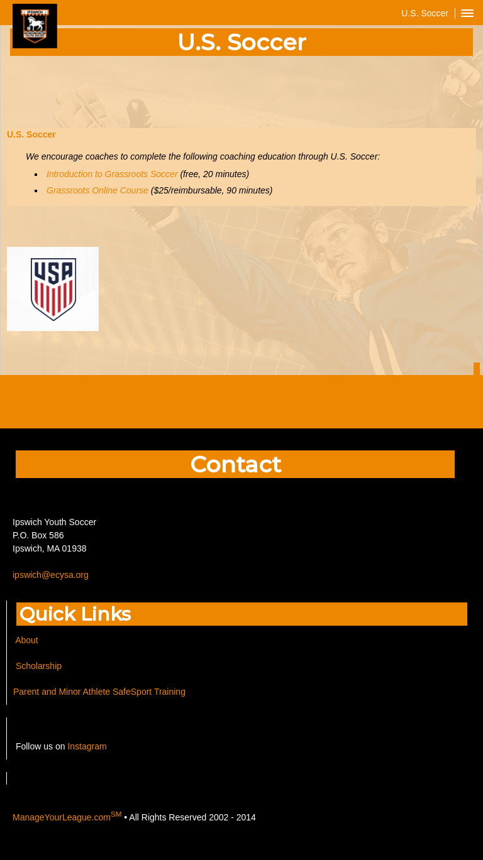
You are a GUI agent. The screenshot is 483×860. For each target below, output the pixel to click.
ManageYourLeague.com (67, 817)
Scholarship (37, 666)
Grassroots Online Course (97, 190)
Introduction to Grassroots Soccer (112, 174)
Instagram (86, 746)
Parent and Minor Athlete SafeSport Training (99, 692)
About (26, 640)
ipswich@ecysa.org (51, 575)
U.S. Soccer (32, 134)
